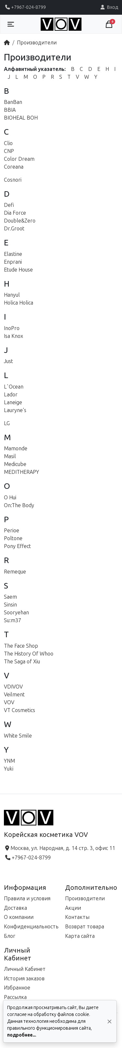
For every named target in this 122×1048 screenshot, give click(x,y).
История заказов (24, 978)
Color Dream (19, 159)
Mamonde (15, 448)
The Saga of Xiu (22, 661)
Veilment (14, 694)
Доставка (15, 908)
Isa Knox (13, 336)
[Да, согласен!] (109, 1021)
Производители (37, 43)
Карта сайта (80, 936)
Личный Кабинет (25, 969)
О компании (19, 917)
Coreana (13, 167)
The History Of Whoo (28, 654)
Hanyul (12, 295)
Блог (9, 936)
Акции (73, 908)
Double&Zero (19, 221)
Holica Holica (18, 303)
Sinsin (10, 605)
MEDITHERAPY (21, 472)
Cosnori (12, 180)
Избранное (17, 988)
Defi (9, 205)
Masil (10, 456)
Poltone (13, 538)
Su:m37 (12, 620)
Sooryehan (16, 612)
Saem (10, 597)
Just (8, 361)
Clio (8, 143)
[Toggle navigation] (10, 24)
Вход (108, 7)
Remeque (15, 572)
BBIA (10, 110)
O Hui (10, 497)
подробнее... (21, 1035)
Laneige (13, 402)
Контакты (77, 917)
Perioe (11, 530)
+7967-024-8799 (25, 7)
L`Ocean (13, 387)
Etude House (18, 270)
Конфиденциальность (31, 926)
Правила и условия (27, 898)
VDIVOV (13, 687)
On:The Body (19, 505)
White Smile (18, 736)
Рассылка (15, 997)
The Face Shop (21, 646)
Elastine (13, 254)
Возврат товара (84, 926)
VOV (9, 702)
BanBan (13, 102)
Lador (11, 394)
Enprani (13, 262)
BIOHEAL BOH (21, 118)
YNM (9, 761)
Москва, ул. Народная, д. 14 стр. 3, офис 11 (59, 848)
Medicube (15, 464)
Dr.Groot (14, 228)
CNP (9, 151)
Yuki (8, 769)
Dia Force (15, 213)
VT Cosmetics (19, 710)
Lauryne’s (15, 410)
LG (7, 423)
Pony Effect (17, 546)
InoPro (12, 328)
